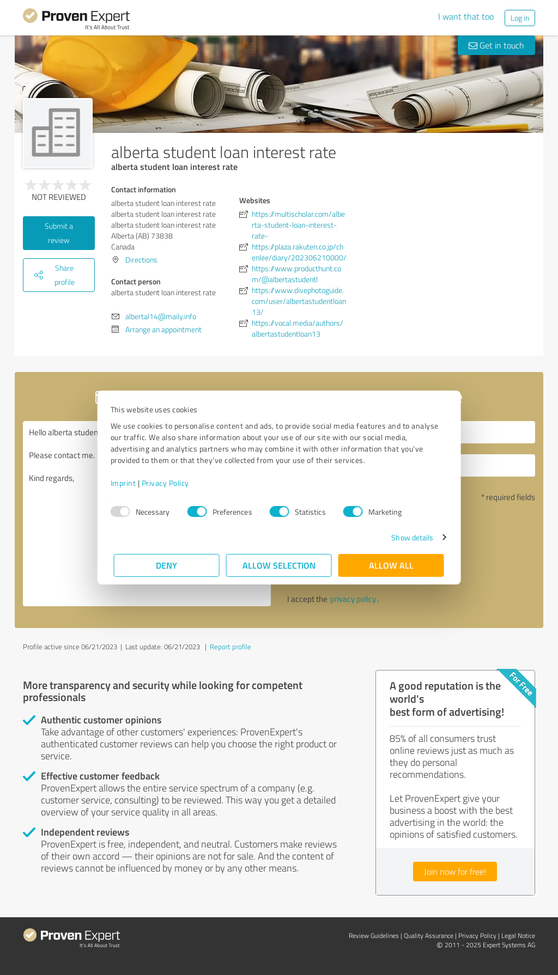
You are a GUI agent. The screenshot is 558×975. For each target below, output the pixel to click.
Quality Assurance (428, 935)
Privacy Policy (168, 483)
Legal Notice (518, 935)
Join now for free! (455, 871)
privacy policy (353, 599)
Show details (409, 537)
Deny (167, 565)
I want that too (466, 16)
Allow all (391, 565)
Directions (141, 259)
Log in (520, 18)
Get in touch (496, 45)
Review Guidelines (374, 935)
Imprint (127, 483)
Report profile (230, 646)
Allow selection (279, 565)
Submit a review (59, 233)
